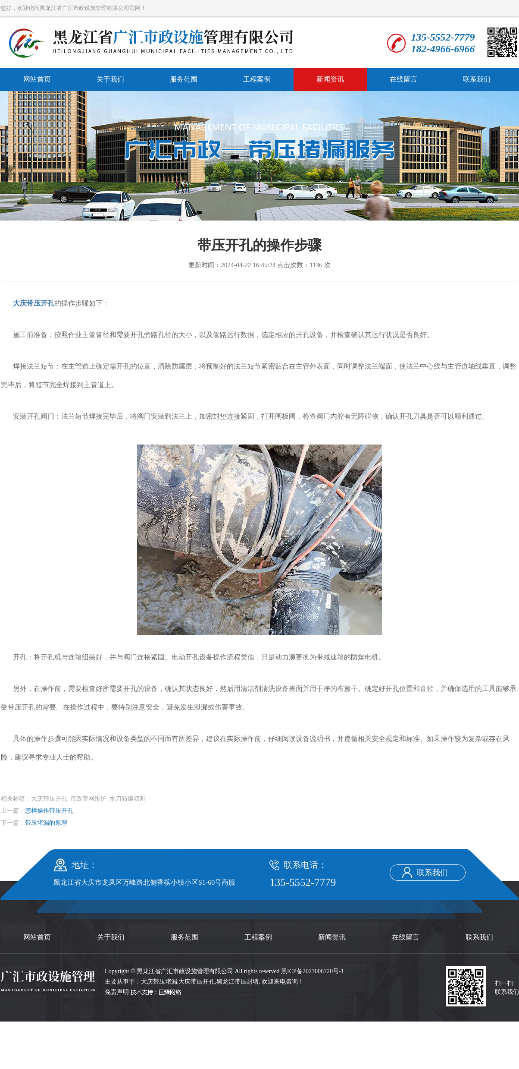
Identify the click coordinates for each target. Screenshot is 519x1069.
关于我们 (110, 79)
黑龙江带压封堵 (237, 981)
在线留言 (403, 79)
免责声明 (117, 992)
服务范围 (183, 79)
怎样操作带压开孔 (49, 810)
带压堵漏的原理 (46, 823)
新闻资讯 (330, 79)
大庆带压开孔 (196, 981)
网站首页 (37, 79)
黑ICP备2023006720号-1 (312, 971)
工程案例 (257, 79)
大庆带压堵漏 (159, 981)
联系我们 (477, 79)
